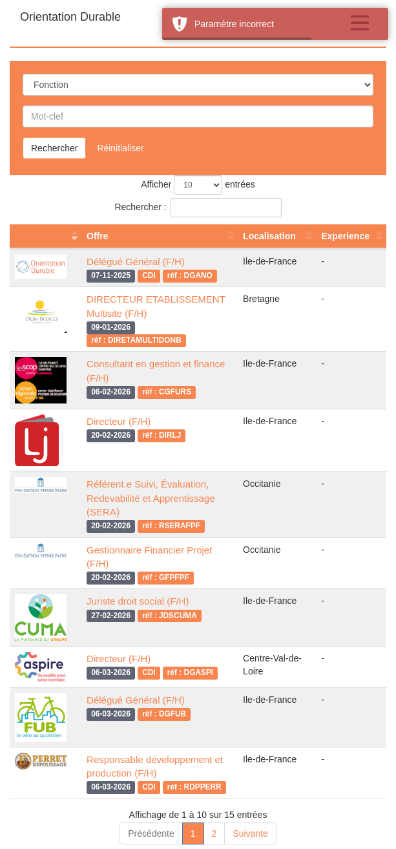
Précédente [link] (151, 833)
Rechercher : (197, 207)
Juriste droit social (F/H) (138, 601)
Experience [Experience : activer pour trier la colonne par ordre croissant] (345, 236)
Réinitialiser (120, 148)
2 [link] (214, 833)
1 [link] (193, 833)
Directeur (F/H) (119, 421)
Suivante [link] (250, 833)
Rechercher (54, 148)
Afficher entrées (198, 185)
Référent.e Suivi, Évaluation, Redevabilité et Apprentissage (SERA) (150, 497)
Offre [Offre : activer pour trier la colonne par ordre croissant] (97, 236)
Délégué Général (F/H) (136, 261)
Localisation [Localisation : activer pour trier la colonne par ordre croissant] (269, 236)
